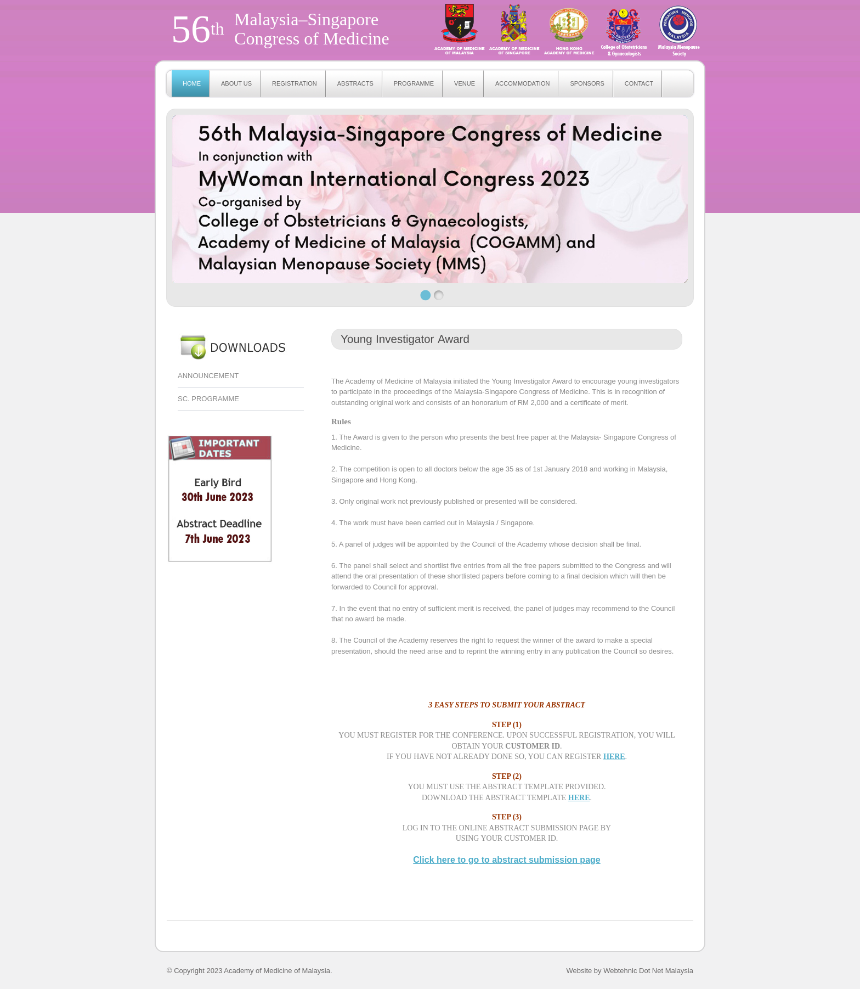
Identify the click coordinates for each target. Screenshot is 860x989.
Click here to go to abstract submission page (506, 859)
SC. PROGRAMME (208, 399)
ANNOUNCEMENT (208, 376)
